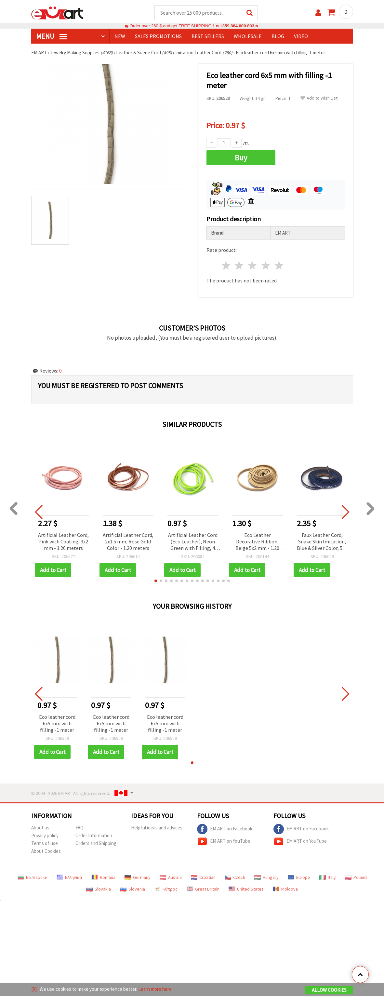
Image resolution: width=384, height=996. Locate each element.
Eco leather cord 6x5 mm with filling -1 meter (57, 723)
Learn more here (155, 989)
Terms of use (44, 843)
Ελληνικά (69, 877)
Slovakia (98, 889)
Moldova (285, 889)
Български (32, 877)
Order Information (93, 835)
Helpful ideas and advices (156, 828)
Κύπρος (166, 889)
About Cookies (46, 851)
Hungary (266, 877)
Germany (138, 877)
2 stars (239, 265)
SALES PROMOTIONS (158, 36)
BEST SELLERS (208, 36)
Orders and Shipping (95, 843)
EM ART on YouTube (223, 841)
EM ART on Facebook (224, 829)
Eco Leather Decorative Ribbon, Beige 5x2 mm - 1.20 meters (257, 542)
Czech (235, 877)
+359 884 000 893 (237, 25)
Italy (327, 877)
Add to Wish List (319, 98)
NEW (119, 36)
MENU (51, 36)
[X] (34, 989)
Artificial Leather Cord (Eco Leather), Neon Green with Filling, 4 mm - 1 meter (193, 542)
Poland (356, 877)
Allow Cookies (329, 990)
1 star (226, 265)
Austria (171, 877)
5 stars (279, 265)
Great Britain (203, 889)
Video (301, 36)
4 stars (266, 265)
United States (246, 889)
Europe (299, 877)
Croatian (203, 877)
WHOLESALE (248, 36)
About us (40, 828)
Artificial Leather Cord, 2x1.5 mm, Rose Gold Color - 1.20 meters (128, 541)
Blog (277, 36)
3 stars (252, 265)
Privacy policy (45, 835)
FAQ (79, 828)
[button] (155, 581)
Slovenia (132, 889)
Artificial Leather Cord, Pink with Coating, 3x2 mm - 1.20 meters (63, 541)
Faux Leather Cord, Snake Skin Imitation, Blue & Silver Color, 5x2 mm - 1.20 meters (322, 542)
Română (103, 877)
